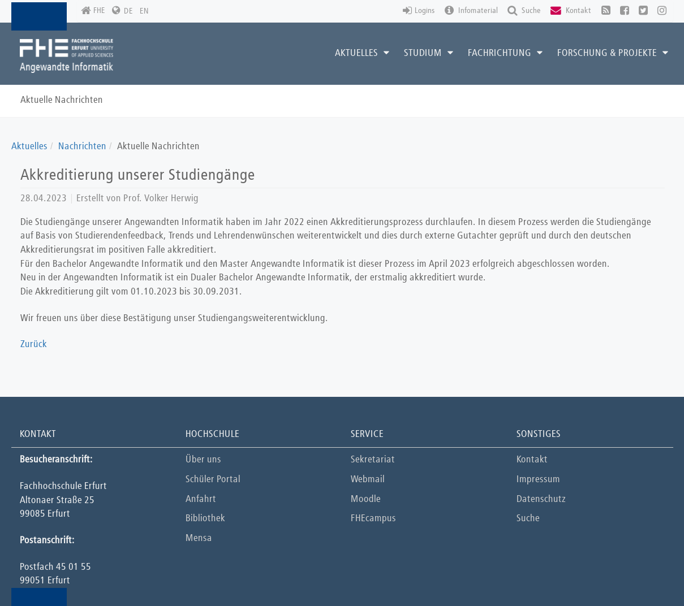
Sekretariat (373, 460)
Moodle (366, 499)
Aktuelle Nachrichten (61, 100)
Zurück (33, 344)
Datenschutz (541, 499)
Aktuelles (29, 147)
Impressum (538, 479)
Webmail (368, 479)
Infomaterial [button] (471, 11)
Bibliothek (205, 518)
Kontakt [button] (570, 11)
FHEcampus (373, 518)
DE (128, 11)
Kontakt (532, 460)
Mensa (199, 538)
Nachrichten (82, 147)
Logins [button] (419, 11)
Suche (528, 518)
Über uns (203, 460)
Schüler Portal (213, 479)
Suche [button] (524, 11)
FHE (93, 11)
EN (144, 11)
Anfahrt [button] (201, 499)
